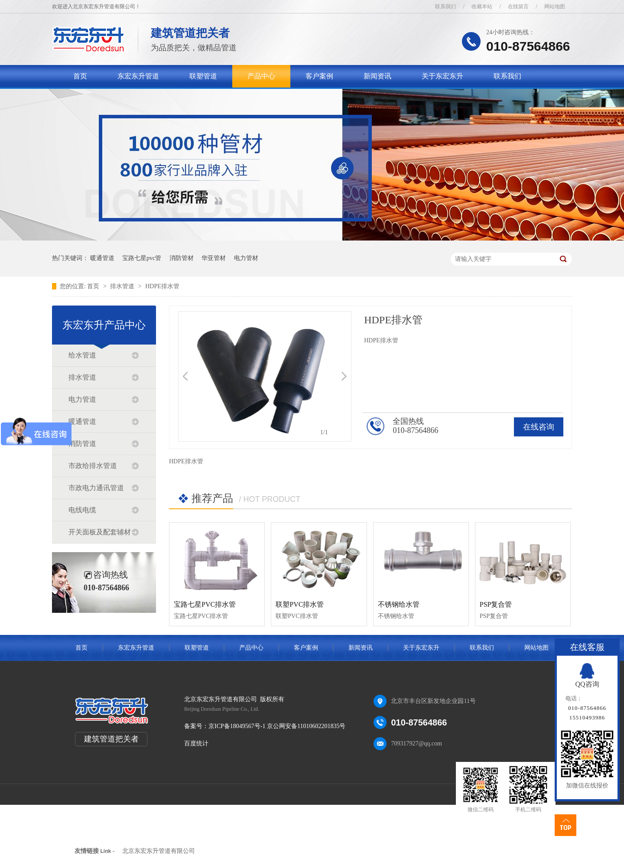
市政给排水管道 (92, 465)
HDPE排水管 (162, 286)
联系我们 (445, 6)
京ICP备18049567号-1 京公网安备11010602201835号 (276, 726)
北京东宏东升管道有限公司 (158, 851)
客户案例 (319, 76)
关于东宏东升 (442, 76)
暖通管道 (102, 258)
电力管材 (246, 258)
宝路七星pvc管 (141, 258)
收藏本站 (481, 6)
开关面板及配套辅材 (99, 532)
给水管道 (82, 355)
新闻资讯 (377, 76)
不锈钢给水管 (398, 604)
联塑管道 (203, 76)
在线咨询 (538, 427)
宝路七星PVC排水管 (205, 604)
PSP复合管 (496, 604)
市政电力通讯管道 (96, 487)
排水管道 (123, 286)
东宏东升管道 (138, 76)
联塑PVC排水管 (300, 604)
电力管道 (82, 399)
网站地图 (554, 6)
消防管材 (181, 258)
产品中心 (261, 76)
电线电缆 (82, 510)
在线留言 (518, 6)
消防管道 (82, 443)
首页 (80, 76)
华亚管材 (214, 258)
